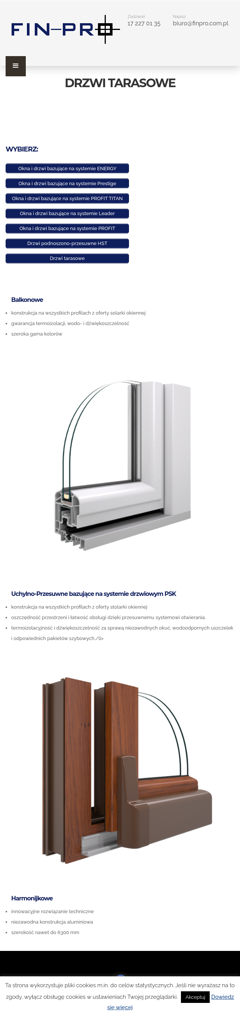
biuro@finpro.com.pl (200, 23)
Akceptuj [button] (195, 997)
